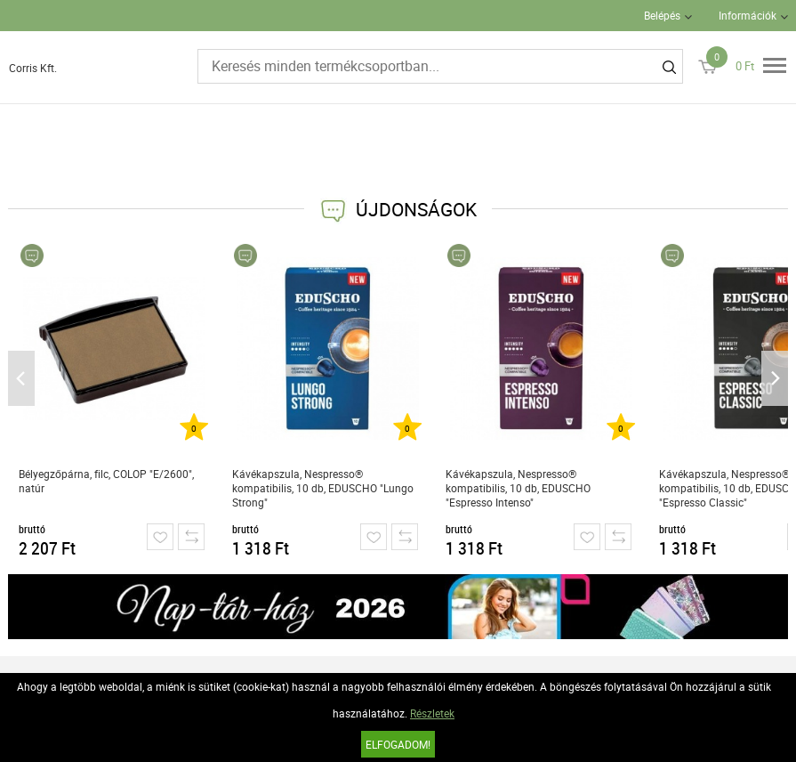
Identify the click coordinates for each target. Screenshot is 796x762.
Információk (747, 15)
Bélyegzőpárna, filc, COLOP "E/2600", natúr (106, 480)
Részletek (432, 713)
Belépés (662, 15)
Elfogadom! (398, 744)
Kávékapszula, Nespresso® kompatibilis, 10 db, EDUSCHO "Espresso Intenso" (518, 487)
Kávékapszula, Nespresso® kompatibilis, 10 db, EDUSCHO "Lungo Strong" (323, 487)
